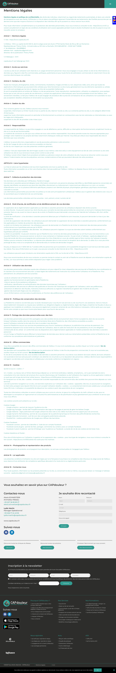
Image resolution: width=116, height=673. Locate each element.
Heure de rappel (64, 518)
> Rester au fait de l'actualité (66, 606)
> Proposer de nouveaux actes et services (69, 612)
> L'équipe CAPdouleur (37, 616)
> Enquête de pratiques (64, 641)
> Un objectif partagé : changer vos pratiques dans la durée (95, 604)
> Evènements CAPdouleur (65, 643)
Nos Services (63, 601)
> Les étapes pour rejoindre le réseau (41, 641)
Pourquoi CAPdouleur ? (40, 601)
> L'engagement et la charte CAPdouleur (42, 643)
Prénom (89, 497)
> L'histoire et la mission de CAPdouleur (42, 614)
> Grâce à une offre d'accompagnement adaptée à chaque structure (42, 608)
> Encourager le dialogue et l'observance (69, 619)
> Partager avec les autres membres (68, 617)
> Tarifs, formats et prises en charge (96, 607)
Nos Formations (92, 601)
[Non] (114, 670)
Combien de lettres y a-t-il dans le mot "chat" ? (23, 583)
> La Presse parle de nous (65, 648)
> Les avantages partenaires (38, 646)
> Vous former (62, 603)
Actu (60, 636)
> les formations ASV (91, 641)
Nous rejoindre (37, 636)
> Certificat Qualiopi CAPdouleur (95, 612)
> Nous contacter (35, 619)
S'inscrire (66, 583)
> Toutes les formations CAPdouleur (96, 610)
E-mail (61, 504)
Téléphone (62, 511)
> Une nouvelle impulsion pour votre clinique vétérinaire (41, 604)
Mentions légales (40, 665)
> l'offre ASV (89, 638)
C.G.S (53, 665)
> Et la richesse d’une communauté (40, 611)
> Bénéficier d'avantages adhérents (68, 622)
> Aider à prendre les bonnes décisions (69, 615)
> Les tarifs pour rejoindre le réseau (40, 638)
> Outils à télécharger (64, 646)
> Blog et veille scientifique (65, 638)
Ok (97, 670)
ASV (87, 636)
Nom (60, 497)
